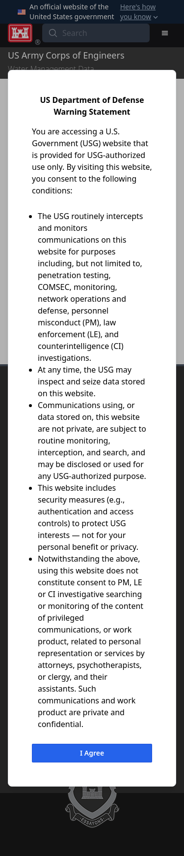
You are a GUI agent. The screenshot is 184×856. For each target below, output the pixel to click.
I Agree (92, 753)
